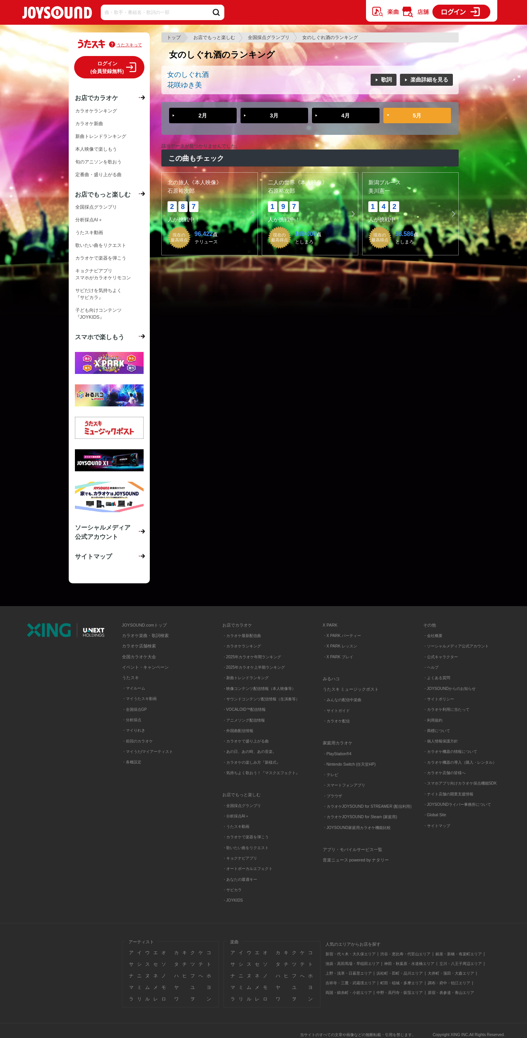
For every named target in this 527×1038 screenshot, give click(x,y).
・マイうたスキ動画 (139, 699)
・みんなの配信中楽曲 (342, 700)
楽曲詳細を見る (429, 79)
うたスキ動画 (89, 232)
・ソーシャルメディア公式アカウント (456, 646)
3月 (274, 115)
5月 (417, 115)
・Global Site (434, 815)
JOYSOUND (57, 14)
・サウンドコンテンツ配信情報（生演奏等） (261, 699)
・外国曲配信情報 (237, 731)
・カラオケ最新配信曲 (241, 636)
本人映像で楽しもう (96, 149)
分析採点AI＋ (89, 220)
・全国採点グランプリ (241, 806)
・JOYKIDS (232, 900)
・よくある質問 (437, 678)
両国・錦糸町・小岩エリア (348, 992)
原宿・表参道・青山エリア (451, 992)
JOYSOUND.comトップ (144, 625)
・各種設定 (131, 762)
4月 (345, 115)
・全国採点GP (134, 709)
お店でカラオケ (96, 97)
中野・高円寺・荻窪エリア (399, 992)
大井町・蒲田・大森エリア (451, 973)
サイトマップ (93, 556)
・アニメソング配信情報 (243, 720)
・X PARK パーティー (342, 636)
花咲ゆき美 (184, 85)
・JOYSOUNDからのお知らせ (449, 688)
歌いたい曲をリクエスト (100, 245)
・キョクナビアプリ (239, 858)
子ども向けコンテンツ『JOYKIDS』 (98, 313)
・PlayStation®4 (337, 754)
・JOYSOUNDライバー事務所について (457, 804)
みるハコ (331, 678)
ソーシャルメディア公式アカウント (102, 532)
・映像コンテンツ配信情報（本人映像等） (259, 688)
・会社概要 (432, 636)
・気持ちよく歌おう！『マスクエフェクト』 (261, 773)
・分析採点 (131, 720)
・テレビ (330, 775)
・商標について (436, 731)
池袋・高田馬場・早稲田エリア (352, 964)
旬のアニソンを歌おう (98, 162)
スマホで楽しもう (99, 336)
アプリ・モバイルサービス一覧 (352, 849)
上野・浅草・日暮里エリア (348, 973)
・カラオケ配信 (336, 721)
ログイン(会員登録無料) (107, 67)
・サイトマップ (436, 826)
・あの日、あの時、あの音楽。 (249, 751)
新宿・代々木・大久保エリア (350, 954)
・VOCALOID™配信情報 (244, 709)
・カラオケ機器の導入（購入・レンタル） (459, 762)
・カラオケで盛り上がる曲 (245, 741)
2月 (202, 115)
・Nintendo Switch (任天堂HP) (349, 764)
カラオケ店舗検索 (139, 646)
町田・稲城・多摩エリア (401, 983)
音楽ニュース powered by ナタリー (356, 860)
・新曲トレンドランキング (245, 678)
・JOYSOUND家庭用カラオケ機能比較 (357, 828)
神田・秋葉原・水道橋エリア (409, 964)
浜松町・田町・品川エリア (399, 973)
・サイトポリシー (438, 699)
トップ (174, 37)
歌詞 (386, 79)
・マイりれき (133, 730)
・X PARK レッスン (340, 646)
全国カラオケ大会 (139, 656)
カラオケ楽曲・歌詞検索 (145, 635)
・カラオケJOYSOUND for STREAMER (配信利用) (367, 806)
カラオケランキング (96, 111)
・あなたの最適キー (239, 879)
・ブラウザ (332, 796)
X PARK (330, 625)
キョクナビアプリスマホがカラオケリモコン (103, 274)
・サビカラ (232, 890)
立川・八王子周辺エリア (460, 964)
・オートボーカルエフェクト (247, 868)
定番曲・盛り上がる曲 (98, 174)
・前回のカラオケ (137, 741)
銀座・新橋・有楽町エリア (458, 954)
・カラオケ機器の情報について (450, 751)
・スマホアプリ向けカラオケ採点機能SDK (460, 783)
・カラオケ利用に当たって (446, 709)
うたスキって (129, 44)
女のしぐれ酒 (188, 74)
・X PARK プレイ (338, 657)
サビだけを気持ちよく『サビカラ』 (98, 294)
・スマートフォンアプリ (344, 785)
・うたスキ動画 (235, 826)
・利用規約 (432, 720)
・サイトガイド (336, 710)
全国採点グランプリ (269, 37)
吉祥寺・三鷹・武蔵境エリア (350, 983)
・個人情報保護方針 (440, 741)
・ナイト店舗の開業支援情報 (448, 794)
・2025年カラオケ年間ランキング (251, 657)
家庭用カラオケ (337, 743)
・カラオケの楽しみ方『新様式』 (251, 762)
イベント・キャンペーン (145, 667)
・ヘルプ (431, 667)
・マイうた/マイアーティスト (147, 751)
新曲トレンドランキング (100, 136)
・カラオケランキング (241, 646)
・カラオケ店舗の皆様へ (444, 773)
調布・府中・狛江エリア (449, 983)
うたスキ (130, 677)
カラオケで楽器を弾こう (100, 258)
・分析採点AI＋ (235, 816)
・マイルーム (133, 688)
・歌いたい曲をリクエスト (245, 848)
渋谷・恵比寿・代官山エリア (405, 954)
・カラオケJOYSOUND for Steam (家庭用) (360, 817)
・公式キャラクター (440, 657)
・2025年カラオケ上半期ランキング (253, 667)
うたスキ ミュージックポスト (351, 689)
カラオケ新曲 (89, 123)
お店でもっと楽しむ (214, 37)
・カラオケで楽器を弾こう (245, 837)
